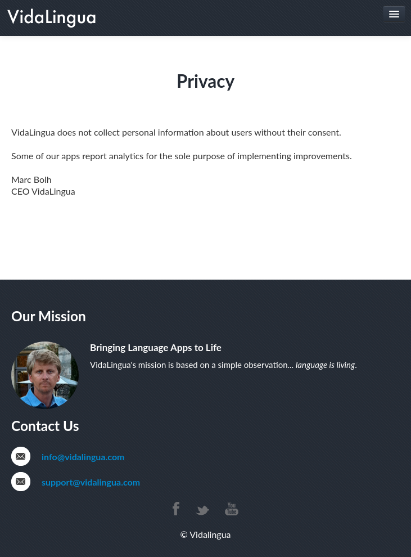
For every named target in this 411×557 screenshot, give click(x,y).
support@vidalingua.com (91, 482)
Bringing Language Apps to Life (156, 347)
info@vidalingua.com (83, 456)
